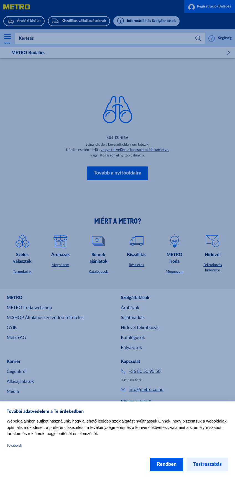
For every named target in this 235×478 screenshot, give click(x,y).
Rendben (167, 464)
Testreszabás (207, 464)
